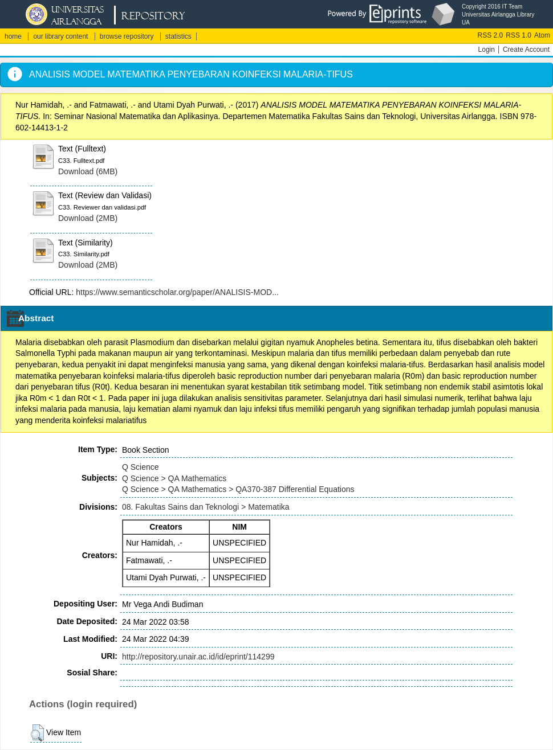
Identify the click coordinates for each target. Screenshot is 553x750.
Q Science (140, 467)
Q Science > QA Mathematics (174, 478)
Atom (542, 35)
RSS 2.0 (490, 35)
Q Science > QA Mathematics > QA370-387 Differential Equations (238, 489)
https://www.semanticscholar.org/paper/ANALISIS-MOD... (177, 292)
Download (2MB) (87, 218)
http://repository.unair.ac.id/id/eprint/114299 (198, 656)
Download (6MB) (87, 171)
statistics (178, 36)
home (13, 36)
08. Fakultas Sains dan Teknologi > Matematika (206, 506)
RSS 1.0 (518, 35)
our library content (60, 36)
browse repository (127, 36)
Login (486, 50)
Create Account (526, 50)
